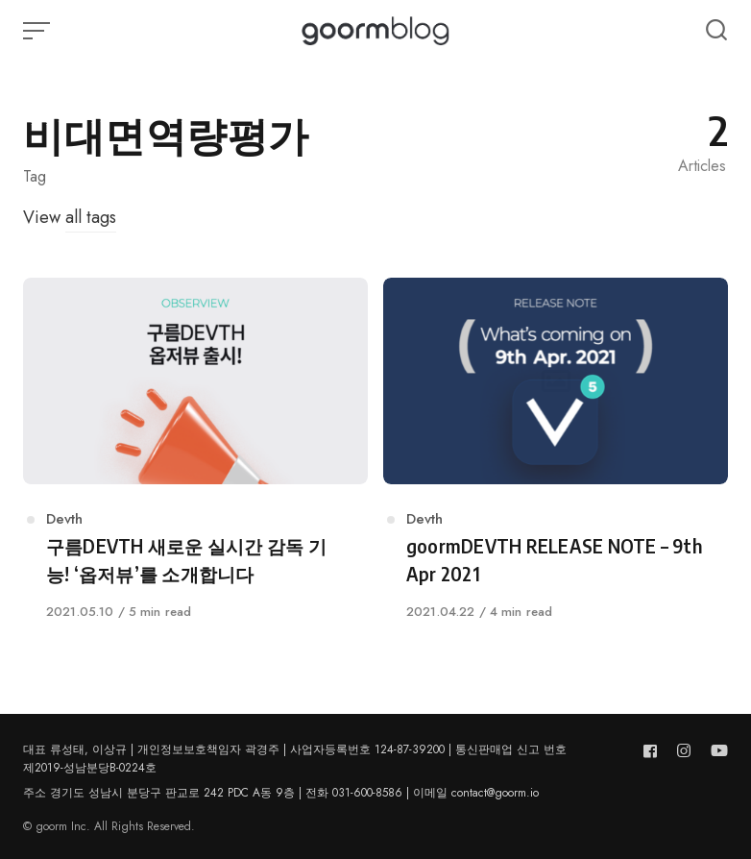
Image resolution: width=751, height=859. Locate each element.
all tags (90, 217)
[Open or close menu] (38, 30)
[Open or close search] (716, 30)
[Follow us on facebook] (654, 751)
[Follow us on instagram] (683, 751)
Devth (64, 518)
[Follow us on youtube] (715, 751)
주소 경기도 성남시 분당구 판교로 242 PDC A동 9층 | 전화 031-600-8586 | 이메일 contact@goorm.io (281, 792)
